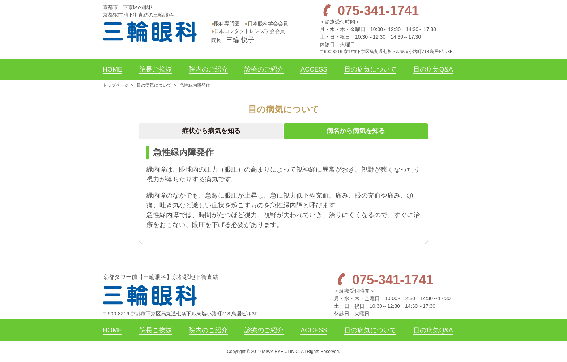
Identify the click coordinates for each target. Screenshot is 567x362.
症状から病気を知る (211, 130)
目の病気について (154, 85)
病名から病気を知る (356, 130)
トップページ (116, 85)
